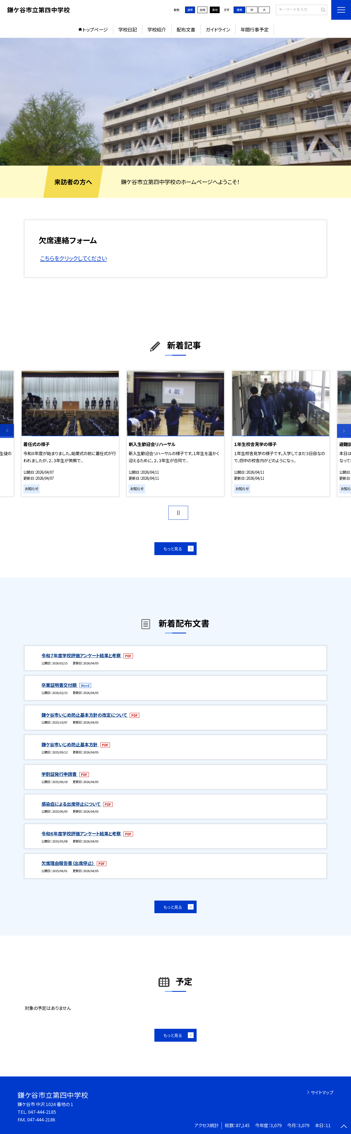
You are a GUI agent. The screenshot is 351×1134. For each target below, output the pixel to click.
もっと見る (172, 548)
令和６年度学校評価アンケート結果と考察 (81, 833)
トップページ (95, 29)
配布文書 (186, 29)
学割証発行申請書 (59, 774)
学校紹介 (156, 29)
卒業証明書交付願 (59, 685)
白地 (202, 10)
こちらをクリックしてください (73, 258)
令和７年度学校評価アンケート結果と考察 (81, 655)
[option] (175, 102)
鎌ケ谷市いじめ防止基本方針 (70, 744)
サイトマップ (322, 1092)
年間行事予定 (254, 29)
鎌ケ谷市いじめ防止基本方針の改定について (84, 715)
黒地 (214, 10)
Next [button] (344, 431)
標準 (239, 10)
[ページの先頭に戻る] (344, 1127)
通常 (190, 10)
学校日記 (127, 29)
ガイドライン (218, 29)
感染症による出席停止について (71, 804)
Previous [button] (7, 431)
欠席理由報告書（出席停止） (68, 863)
